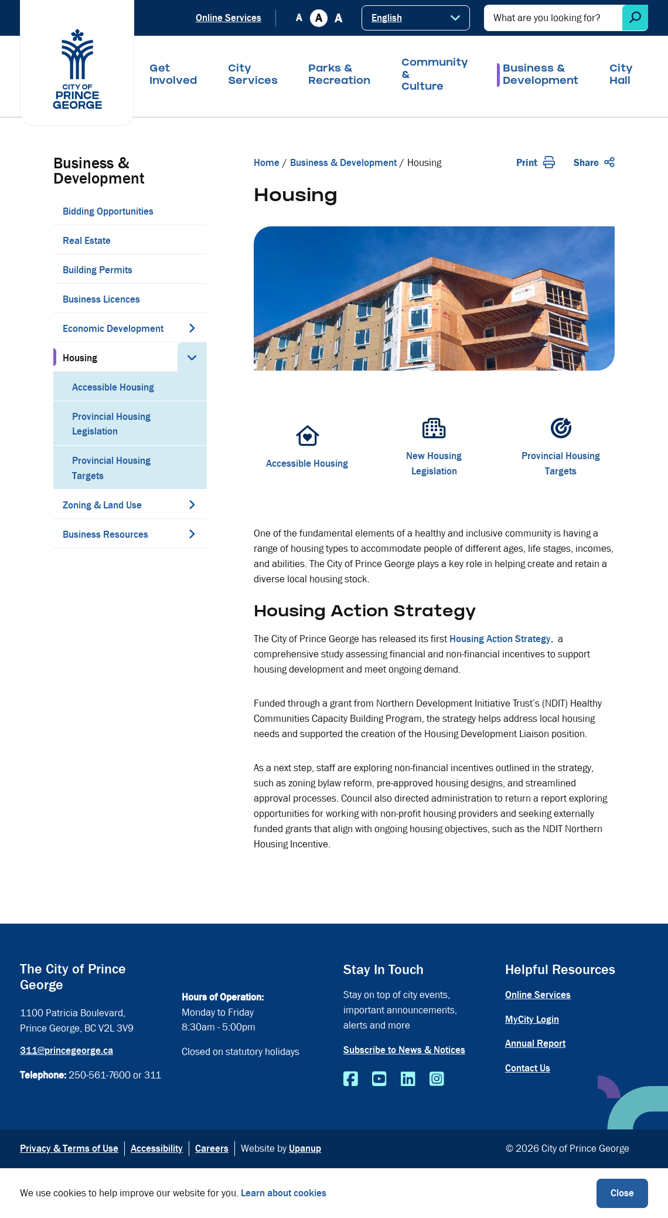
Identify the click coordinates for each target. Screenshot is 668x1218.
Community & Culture (434, 76)
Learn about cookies (283, 1193)
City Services (253, 76)
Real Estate (87, 241)
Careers (212, 1148)
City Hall (621, 76)
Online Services (228, 18)
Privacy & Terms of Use (69, 1148)
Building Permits (97, 270)
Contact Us (527, 1068)
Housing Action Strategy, (503, 639)
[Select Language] (416, 17)
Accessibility (157, 1148)
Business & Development (540, 76)
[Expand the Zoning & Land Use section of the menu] (192, 504)
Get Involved (173, 76)
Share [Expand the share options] (594, 163)
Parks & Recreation (339, 76)
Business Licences (101, 299)
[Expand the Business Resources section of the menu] (192, 533)
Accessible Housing (113, 387)
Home (267, 163)
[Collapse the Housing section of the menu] (192, 357)
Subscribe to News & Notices (404, 1050)
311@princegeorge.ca (66, 1050)
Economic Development (113, 329)
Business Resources (105, 534)
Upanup (305, 1148)
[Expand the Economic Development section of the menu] (192, 327)
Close (622, 1193)
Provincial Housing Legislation (111, 424)
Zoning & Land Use (102, 505)
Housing (80, 358)
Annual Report (535, 1043)
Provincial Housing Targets (111, 468)
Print (535, 163)
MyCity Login (532, 1019)
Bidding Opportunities (108, 211)
